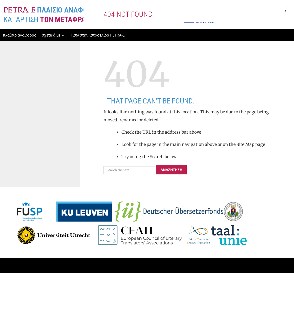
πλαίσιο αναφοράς (19, 35)
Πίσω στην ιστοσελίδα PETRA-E (97, 35)
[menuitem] (256, 10)
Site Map (245, 163)
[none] (256, 10)
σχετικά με (53, 35)
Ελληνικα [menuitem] (241, 10)
